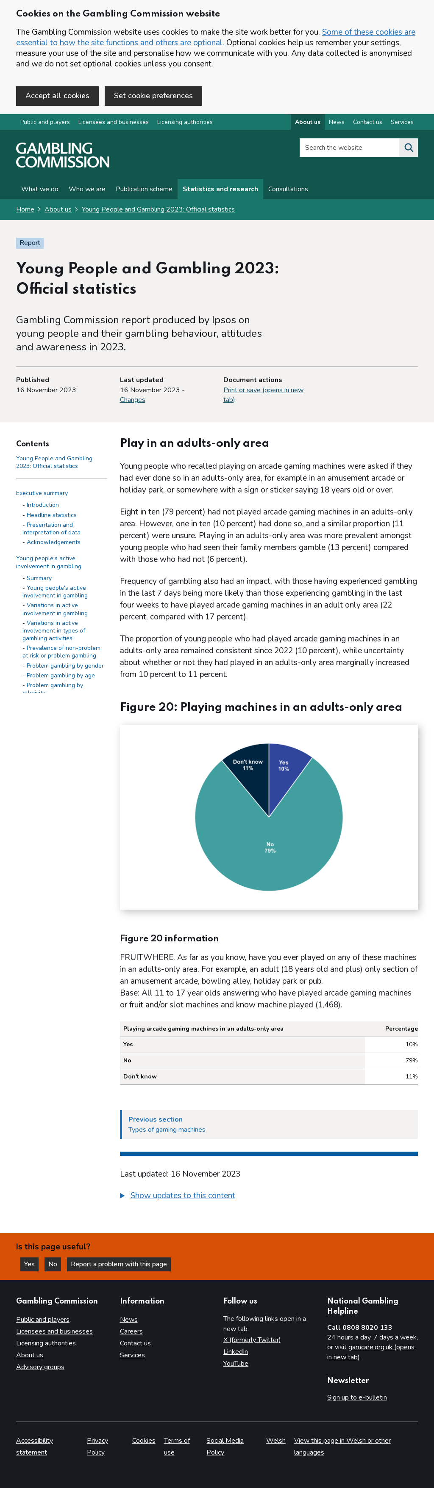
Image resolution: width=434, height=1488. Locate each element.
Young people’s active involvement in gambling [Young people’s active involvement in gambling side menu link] (48, 562)
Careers (131, 1331)
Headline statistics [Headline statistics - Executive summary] (52, 515)
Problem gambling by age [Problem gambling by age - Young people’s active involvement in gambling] (61, 675)
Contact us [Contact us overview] (367, 122)
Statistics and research (220, 189)
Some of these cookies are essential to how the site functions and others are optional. (215, 37)
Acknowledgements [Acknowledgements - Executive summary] (54, 542)
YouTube (235, 1363)
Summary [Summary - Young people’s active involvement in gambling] (39, 578)
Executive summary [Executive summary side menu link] (42, 493)
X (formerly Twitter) (252, 1340)
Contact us (135, 1343)
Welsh (276, 1440)
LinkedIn (235, 1351)
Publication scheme (144, 189)
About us (58, 209)
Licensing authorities (185, 122)
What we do (39, 189)
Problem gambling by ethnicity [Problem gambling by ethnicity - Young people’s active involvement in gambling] (52, 689)
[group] (269, 1197)
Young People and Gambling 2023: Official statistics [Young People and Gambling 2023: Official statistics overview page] (158, 209)
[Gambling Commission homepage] (62, 165)
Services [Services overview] (402, 122)
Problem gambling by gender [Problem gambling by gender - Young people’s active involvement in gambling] (65, 666)
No (54, 1264)
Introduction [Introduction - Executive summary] (43, 505)
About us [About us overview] (307, 122)
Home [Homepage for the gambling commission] (25, 209)
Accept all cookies (57, 96)
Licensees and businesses (113, 122)
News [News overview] (337, 122)
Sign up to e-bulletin (357, 1397)
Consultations (288, 189)
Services (132, 1355)
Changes (132, 399)
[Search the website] (408, 147)
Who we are (87, 189)
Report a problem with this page (119, 1264)
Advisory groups (40, 1367)
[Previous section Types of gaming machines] (269, 1124)
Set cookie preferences (153, 96)
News (129, 1319)
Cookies (144, 1440)
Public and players (45, 122)
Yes (31, 1264)
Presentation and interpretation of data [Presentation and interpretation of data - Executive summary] (51, 528)
